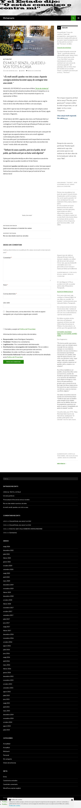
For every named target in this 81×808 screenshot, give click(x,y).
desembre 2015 (8, 676)
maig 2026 (6, 546)
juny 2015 (6, 699)
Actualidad (6, 744)
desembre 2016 (8, 634)
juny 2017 (6, 623)
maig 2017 (6, 627)
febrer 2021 (7, 558)
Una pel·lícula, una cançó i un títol (20, 521)
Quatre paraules (62, 272)
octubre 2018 (7, 600)
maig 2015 (6, 703)
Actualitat (7, 59)
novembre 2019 (8, 588)
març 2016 (6, 665)
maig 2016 (6, 657)
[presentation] (17, 322)
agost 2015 (7, 691)
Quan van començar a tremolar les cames (27, 226)
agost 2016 (7, 646)
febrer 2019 (7, 592)
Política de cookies (14, 805)
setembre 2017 (8, 615)
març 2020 (6, 581)
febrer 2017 (7, 630)
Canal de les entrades (10, 780)
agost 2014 (7, 726)
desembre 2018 (8, 596)
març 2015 (6, 711)
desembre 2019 (8, 585)
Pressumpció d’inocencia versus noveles (16, 499)
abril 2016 (6, 661)
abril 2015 (6, 707)
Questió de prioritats (64, 47)
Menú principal (78, 18)
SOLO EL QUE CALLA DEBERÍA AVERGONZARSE (25, 529)
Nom (5, 285)
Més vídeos (62, 463)
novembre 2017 (8, 607)
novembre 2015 (8, 680)
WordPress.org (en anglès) (12, 788)
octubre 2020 (7, 565)
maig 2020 (6, 573)
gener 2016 (7, 672)
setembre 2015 (8, 688)
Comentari (7, 257)
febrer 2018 (7, 604)
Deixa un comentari (34, 70)
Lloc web (6, 303)
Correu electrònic (10, 294)
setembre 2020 (8, 569)
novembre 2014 (8, 718)
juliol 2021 (6, 554)
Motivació (6, 751)
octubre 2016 (7, 642)
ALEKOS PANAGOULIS (65, 291)
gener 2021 (7, 562)
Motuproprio (8, 18)
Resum (65, 28)
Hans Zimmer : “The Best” (65, 182)
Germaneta (13, 532)
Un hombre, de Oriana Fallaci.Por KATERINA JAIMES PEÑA (67, 333)
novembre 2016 (8, 638)
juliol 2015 (6, 695)
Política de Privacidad (15, 357)
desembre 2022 (8, 550)
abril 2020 (6, 577)
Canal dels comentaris (10, 784)
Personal (6, 755)
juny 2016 (6, 653)
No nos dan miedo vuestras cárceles (27, 234)
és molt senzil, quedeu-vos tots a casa (15, 507)
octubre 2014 (7, 722)
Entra (5, 777)
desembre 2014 (8, 714)
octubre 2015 (7, 684)
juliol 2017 (6, 619)
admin (22, 70)
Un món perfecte (8, 496)
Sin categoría (7, 759)
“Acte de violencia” (42, 88)
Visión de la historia (9, 763)
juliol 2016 (6, 649)
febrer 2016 (7, 669)
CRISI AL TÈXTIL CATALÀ (12, 492)
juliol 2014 (6, 730)
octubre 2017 (7, 611)
